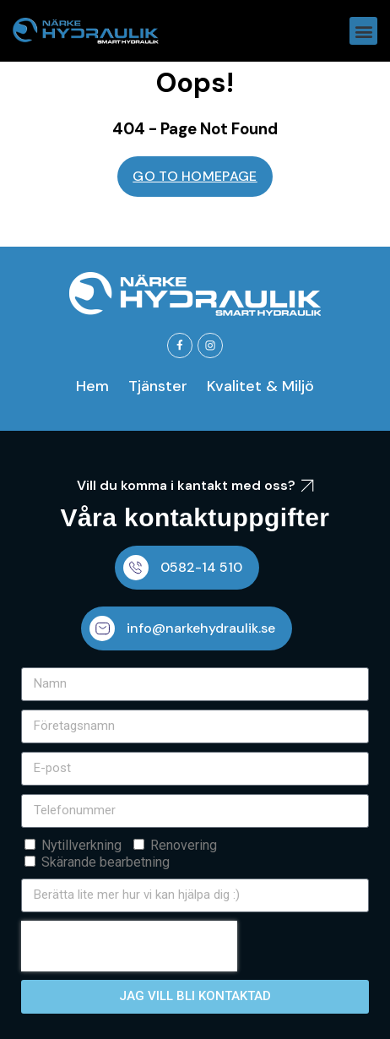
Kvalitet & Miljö (260, 386)
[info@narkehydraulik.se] (102, 628)
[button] (363, 31)
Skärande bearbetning (105, 862)
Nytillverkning (81, 845)
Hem (92, 386)
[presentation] (129, 946)
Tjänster (157, 386)
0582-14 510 (201, 567)
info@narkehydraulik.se (201, 628)
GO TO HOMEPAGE (195, 176)
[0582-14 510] (136, 567)
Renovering (183, 845)
